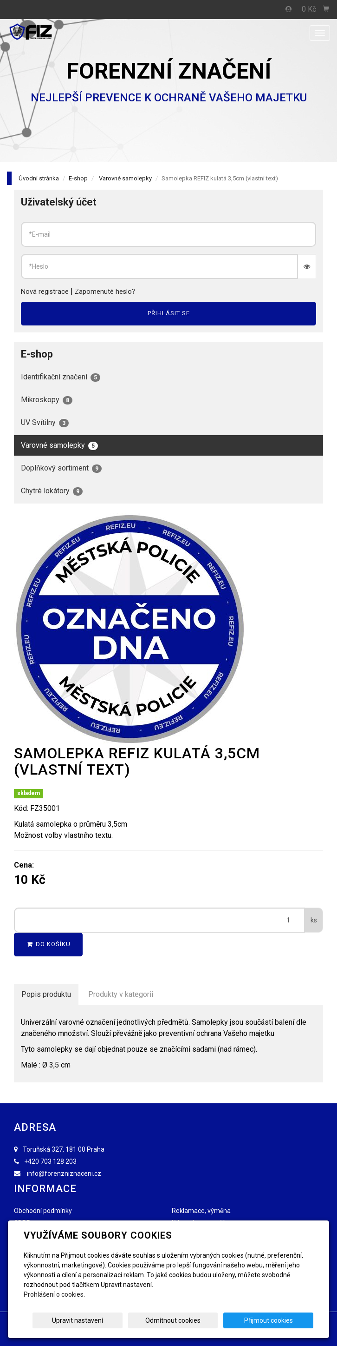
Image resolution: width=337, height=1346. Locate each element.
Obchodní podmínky (43, 1210)
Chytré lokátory (52, 491)
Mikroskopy (46, 399)
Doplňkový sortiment (61, 468)
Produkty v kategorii (120, 994)
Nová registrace (45, 292)
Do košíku (48, 944)
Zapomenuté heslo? (105, 292)
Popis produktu (46, 994)
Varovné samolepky (125, 178)
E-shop (78, 178)
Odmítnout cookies (201, 1320)
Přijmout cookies (277, 1320)
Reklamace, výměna (201, 1210)
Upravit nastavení (124, 1320)
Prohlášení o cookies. (54, 1294)
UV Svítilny (45, 422)
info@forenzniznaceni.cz (64, 1173)
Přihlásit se (169, 313)
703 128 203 (58, 1161)
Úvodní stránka (39, 178)
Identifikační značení (60, 377)
